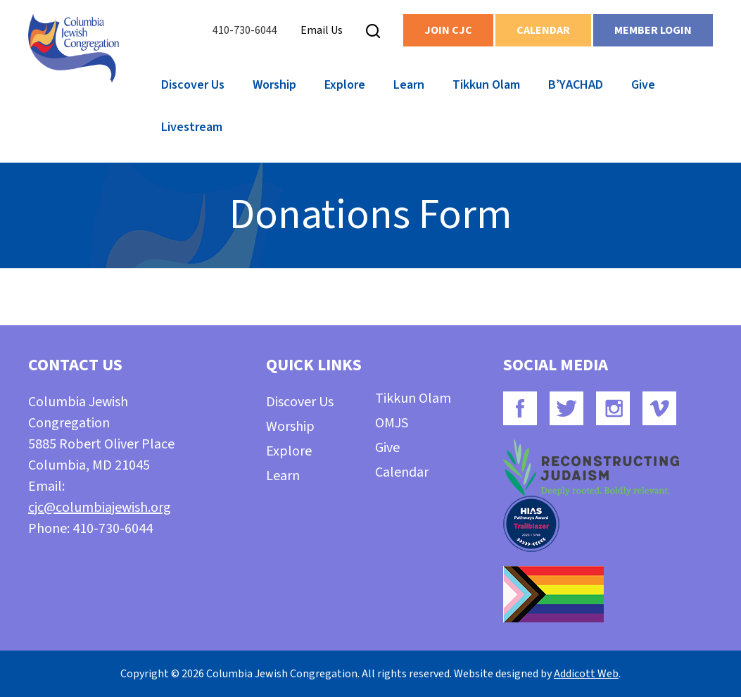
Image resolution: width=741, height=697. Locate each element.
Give (643, 85)
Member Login (653, 30)
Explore (344, 85)
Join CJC (448, 30)
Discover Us (192, 85)
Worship (274, 85)
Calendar (543, 30)
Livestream (191, 127)
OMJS (391, 423)
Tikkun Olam (486, 85)
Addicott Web (586, 674)
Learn (408, 85)
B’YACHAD (575, 85)
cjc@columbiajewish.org (99, 507)
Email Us (321, 30)
